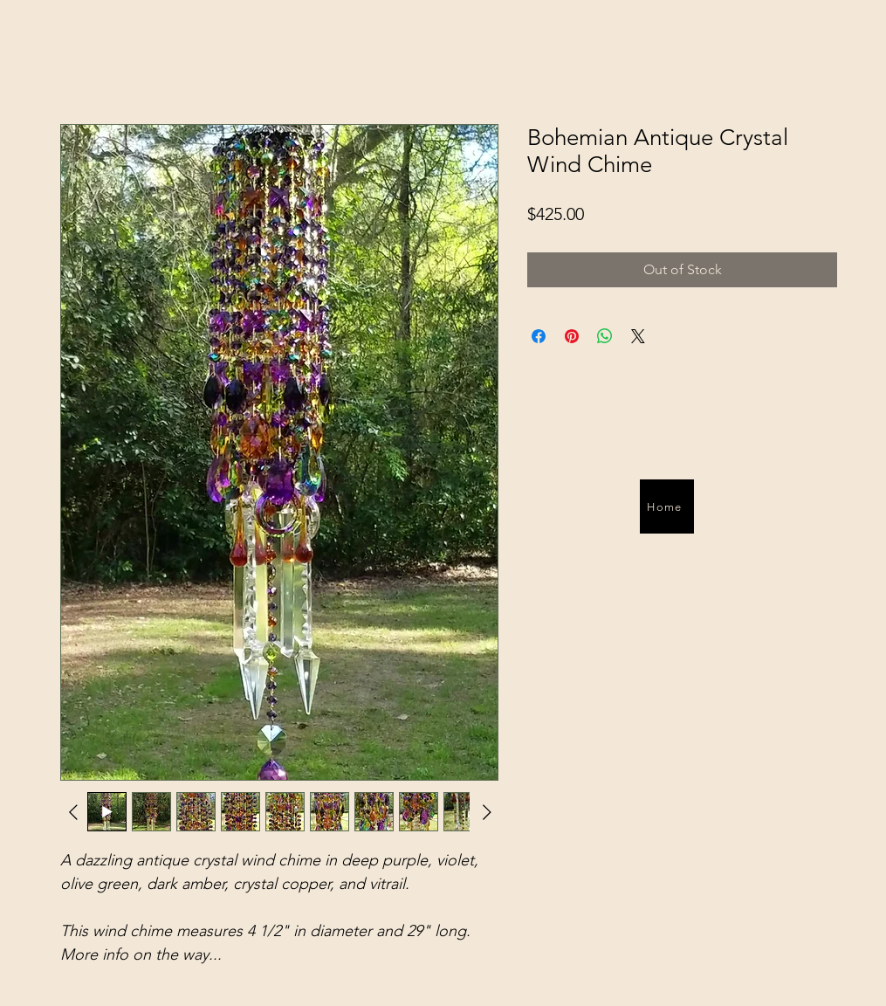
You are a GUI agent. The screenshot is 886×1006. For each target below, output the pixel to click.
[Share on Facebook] (538, 336)
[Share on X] (638, 336)
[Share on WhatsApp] (604, 336)
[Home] (667, 506)
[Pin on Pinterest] (571, 336)
